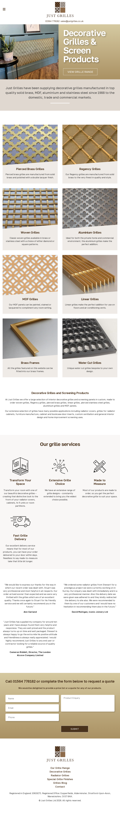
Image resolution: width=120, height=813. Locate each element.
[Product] (87, 705)
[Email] (32, 709)
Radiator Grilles (60, 776)
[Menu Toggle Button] (4, 9)
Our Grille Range (60, 769)
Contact (60, 788)
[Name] (32, 700)
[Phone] (32, 719)
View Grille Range (80, 71)
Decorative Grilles (60, 773)
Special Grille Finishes (60, 780)
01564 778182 (52, 21)
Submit (75, 730)
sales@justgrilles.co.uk (72, 21)
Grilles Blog (60, 784)
